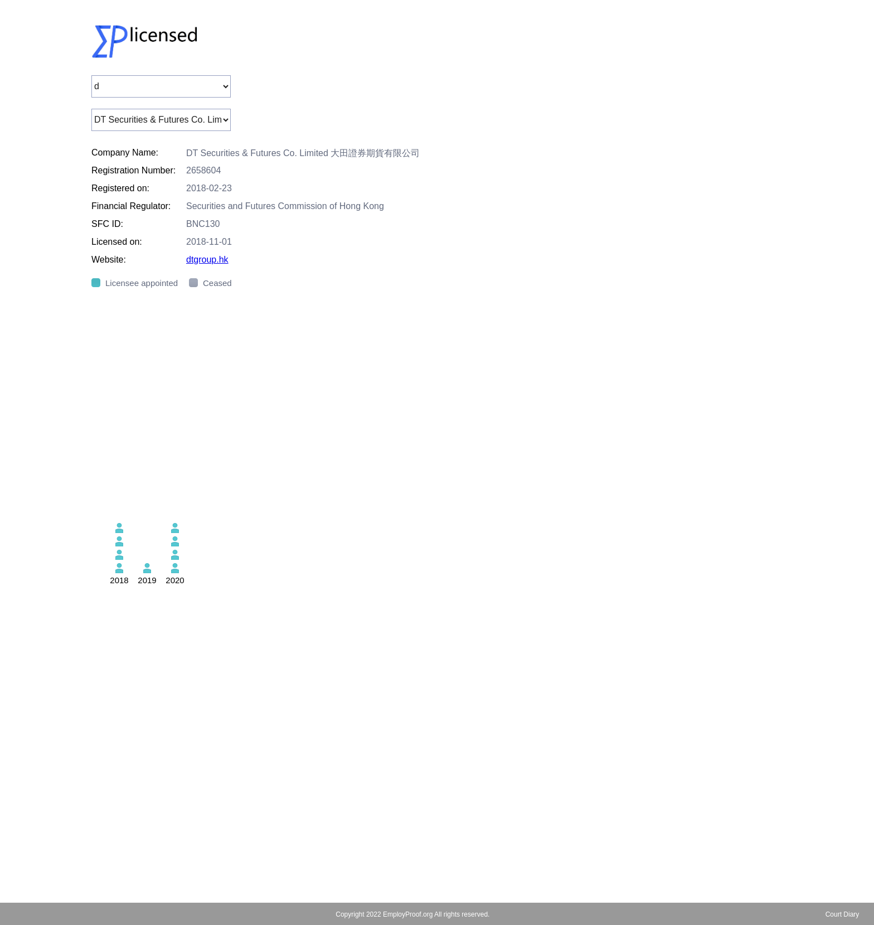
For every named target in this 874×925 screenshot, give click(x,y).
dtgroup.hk (207, 259)
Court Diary (843, 914)
